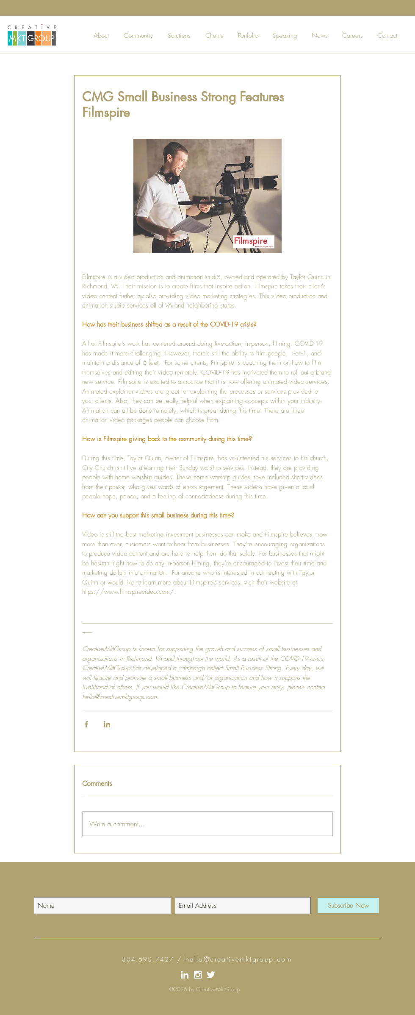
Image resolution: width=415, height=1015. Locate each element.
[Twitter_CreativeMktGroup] (210, 974)
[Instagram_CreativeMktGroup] (197, 974)
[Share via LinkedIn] (107, 724)
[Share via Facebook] (86, 724)
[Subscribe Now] (348, 905)
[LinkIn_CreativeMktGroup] (184, 974)
